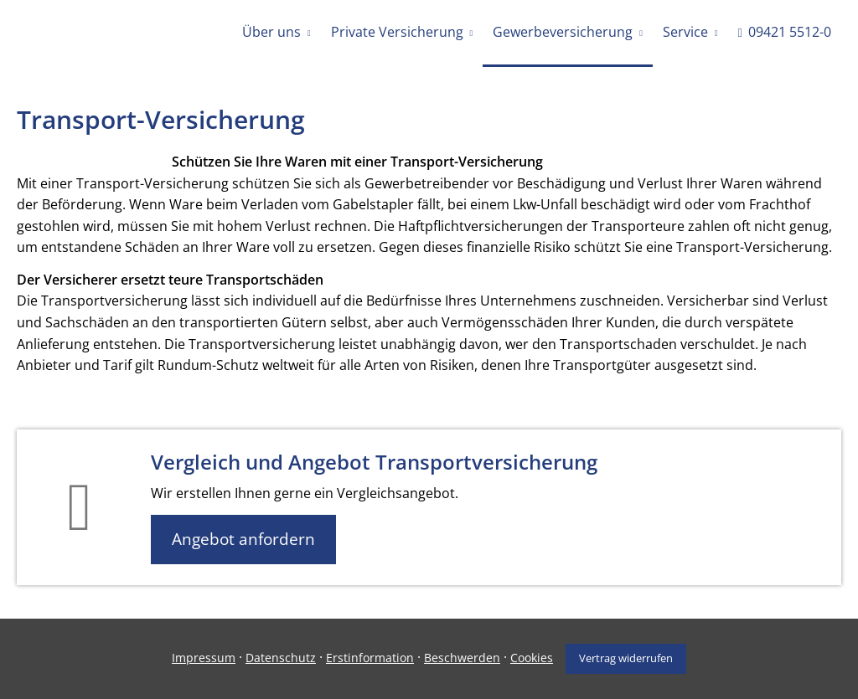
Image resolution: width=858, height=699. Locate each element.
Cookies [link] (531, 658)
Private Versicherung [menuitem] (397, 32)
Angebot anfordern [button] (243, 539)
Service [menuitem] (685, 32)
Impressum (203, 658)
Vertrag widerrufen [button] (626, 658)
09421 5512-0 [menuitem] (784, 32)
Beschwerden (462, 658)
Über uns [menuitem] (271, 32)
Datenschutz (281, 658)
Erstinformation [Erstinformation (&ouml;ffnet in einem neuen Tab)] (370, 658)
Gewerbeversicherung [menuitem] (563, 32)
